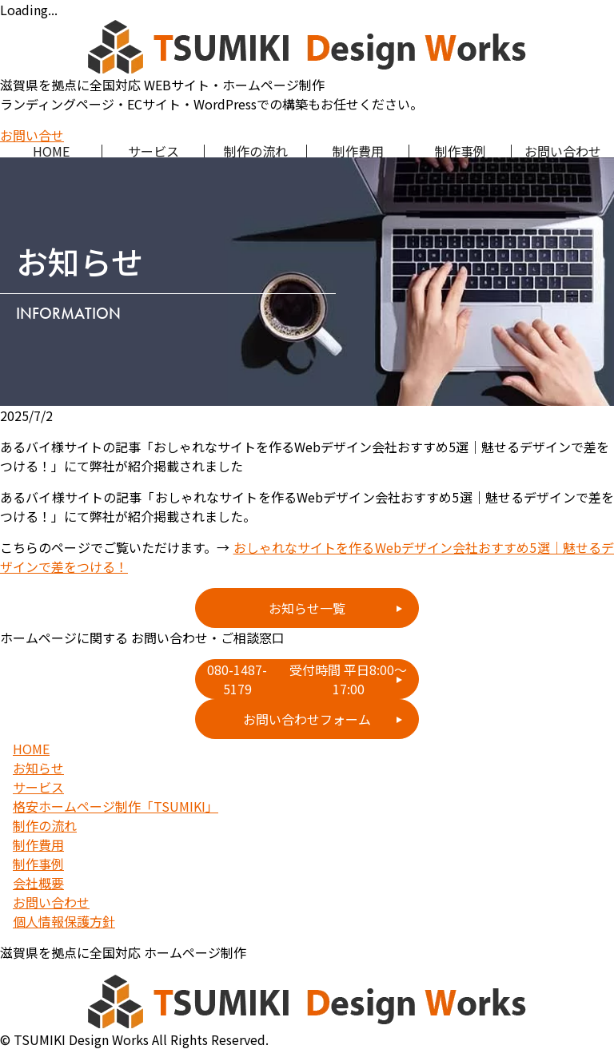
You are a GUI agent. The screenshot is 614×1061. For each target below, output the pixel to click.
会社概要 (38, 882)
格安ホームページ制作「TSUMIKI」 (115, 806)
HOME (51, 151)
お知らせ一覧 (307, 608)
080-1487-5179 (312, 679)
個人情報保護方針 (64, 921)
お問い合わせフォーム (307, 719)
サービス (153, 151)
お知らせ (38, 767)
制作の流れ (256, 151)
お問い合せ (32, 135)
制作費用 (358, 151)
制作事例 (460, 151)
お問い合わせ (562, 151)
